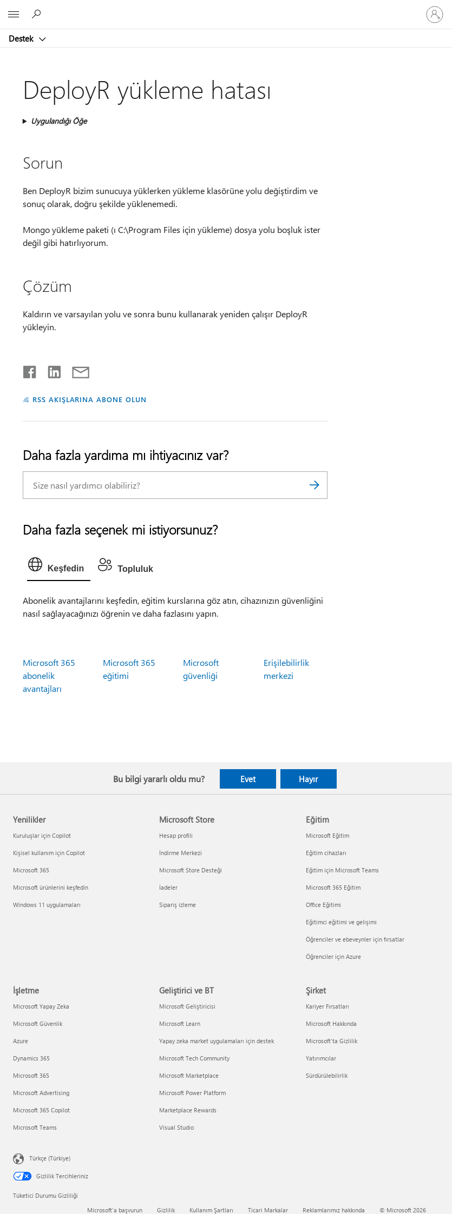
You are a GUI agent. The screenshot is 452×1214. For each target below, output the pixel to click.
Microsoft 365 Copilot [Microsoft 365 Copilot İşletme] (41, 1110)
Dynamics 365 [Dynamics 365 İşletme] (31, 1058)
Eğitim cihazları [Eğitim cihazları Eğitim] (326, 853)
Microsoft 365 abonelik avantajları (49, 675)
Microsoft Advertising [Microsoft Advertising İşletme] (41, 1093)
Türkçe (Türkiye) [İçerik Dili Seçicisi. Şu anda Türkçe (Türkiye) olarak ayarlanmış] (49, 1157)
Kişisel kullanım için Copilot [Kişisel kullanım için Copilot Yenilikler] (49, 853)
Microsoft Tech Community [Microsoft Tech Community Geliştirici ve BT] (194, 1058)
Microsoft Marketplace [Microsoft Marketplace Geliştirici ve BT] (189, 1075)
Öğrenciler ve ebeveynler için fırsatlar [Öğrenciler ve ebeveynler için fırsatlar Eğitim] (355, 939)
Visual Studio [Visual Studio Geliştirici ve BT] (176, 1127)
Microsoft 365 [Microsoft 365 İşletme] (31, 1075)
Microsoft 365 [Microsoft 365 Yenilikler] (31, 870)
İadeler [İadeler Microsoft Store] (168, 887)
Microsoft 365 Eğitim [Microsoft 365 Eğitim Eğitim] (333, 887)
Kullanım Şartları (211, 1210)
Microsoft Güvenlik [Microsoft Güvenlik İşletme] (37, 1023)
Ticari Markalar (268, 1210)
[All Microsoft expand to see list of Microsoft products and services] (14, 15)
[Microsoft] (225, 8)
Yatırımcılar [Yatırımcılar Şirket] (321, 1058)
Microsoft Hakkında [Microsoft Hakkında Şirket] (331, 1023)
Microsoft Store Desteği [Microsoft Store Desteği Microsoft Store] (190, 870)
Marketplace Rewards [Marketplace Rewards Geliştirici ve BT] (188, 1110)
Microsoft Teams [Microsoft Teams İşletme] (35, 1127)
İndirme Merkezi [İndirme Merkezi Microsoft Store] (180, 853)
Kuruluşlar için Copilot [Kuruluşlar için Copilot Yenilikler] (42, 835)
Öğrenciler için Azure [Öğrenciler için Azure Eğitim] (333, 956)
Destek (22, 38)
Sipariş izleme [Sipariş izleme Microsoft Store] (177, 905)
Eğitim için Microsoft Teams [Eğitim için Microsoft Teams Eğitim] (342, 870)
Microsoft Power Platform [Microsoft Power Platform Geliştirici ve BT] (192, 1093)
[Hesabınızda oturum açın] (435, 15)
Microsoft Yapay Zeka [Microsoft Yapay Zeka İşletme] (41, 1006)
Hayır (308, 778)
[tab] (59, 567)
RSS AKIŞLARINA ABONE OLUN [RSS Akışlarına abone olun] (89, 399)
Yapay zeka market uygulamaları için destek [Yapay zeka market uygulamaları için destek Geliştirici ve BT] (216, 1041)
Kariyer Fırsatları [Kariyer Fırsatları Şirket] (327, 1006)
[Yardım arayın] (38, 14)
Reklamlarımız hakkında (334, 1210)
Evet (248, 778)
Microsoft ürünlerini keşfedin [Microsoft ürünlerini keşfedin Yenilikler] (50, 887)
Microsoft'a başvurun (114, 1210)
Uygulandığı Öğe (59, 121)
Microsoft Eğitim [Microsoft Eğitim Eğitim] (327, 835)
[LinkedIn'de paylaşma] (50, 369)
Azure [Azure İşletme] (20, 1041)
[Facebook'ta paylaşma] (30, 369)
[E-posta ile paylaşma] (75, 369)
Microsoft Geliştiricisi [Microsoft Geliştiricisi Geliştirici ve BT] (187, 1006)
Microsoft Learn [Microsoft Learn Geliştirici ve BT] (179, 1023)
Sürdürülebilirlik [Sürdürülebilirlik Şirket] (327, 1075)
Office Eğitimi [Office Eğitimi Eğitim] (323, 905)
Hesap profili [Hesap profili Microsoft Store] (176, 835)
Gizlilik (166, 1210)
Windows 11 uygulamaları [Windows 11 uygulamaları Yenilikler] (47, 905)
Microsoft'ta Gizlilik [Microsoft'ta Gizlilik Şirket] (331, 1041)
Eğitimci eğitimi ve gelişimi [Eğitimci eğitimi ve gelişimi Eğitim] (341, 922)
